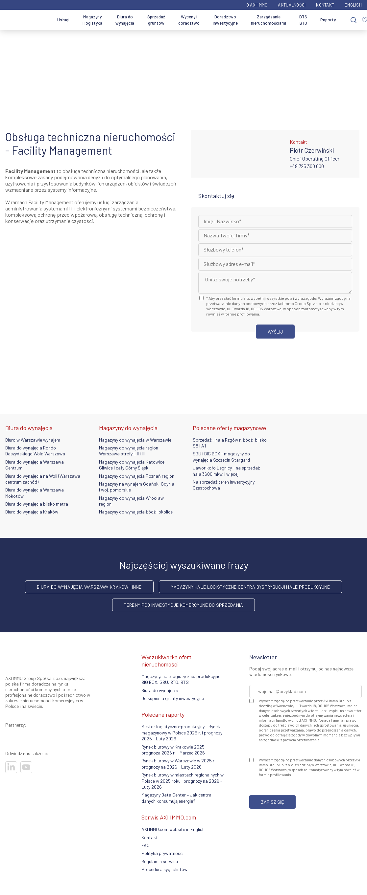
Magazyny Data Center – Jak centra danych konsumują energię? (176, 797)
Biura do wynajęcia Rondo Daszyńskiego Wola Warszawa (35, 450)
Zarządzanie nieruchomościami (268, 20)
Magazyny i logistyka (92, 20)
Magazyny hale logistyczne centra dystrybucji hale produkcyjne (250, 587)
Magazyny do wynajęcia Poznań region (136, 476)
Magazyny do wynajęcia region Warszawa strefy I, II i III (128, 450)
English (353, 5)
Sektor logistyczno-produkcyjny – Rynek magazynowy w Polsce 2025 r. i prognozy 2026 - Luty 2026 (181, 732)
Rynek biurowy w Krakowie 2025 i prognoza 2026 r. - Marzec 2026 (174, 749)
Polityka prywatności (162, 853)
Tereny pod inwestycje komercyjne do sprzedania (183, 605)
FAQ (145, 845)
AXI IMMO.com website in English (173, 829)
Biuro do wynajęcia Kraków (31, 511)
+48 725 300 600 (307, 166)
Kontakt (325, 5)
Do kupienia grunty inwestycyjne (172, 698)
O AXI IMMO (257, 5)
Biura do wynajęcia (124, 20)
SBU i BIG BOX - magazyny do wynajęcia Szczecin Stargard (221, 456)
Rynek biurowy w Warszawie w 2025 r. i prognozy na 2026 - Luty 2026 (179, 763)
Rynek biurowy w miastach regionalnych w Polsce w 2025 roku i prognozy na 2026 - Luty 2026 (182, 781)
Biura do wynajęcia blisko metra (36, 504)
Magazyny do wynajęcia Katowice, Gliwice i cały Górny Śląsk (132, 464)
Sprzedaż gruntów (156, 20)
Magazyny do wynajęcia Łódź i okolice (136, 511)
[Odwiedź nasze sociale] (11, 767)
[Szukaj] (353, 20)
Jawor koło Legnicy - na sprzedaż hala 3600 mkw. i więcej (226, 470)
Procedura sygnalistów (164, 869)
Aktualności (292, 5)
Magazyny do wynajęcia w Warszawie (135, 440)
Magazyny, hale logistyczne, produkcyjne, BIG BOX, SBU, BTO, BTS (181, 679)
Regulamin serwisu (159, 861)
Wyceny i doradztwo (189, 20)
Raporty (328, 19)
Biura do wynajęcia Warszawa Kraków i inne (89, 587)
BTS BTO (303, 20)
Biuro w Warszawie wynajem (32, 440)
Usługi (63, 19)
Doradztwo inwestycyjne (225, 20)
